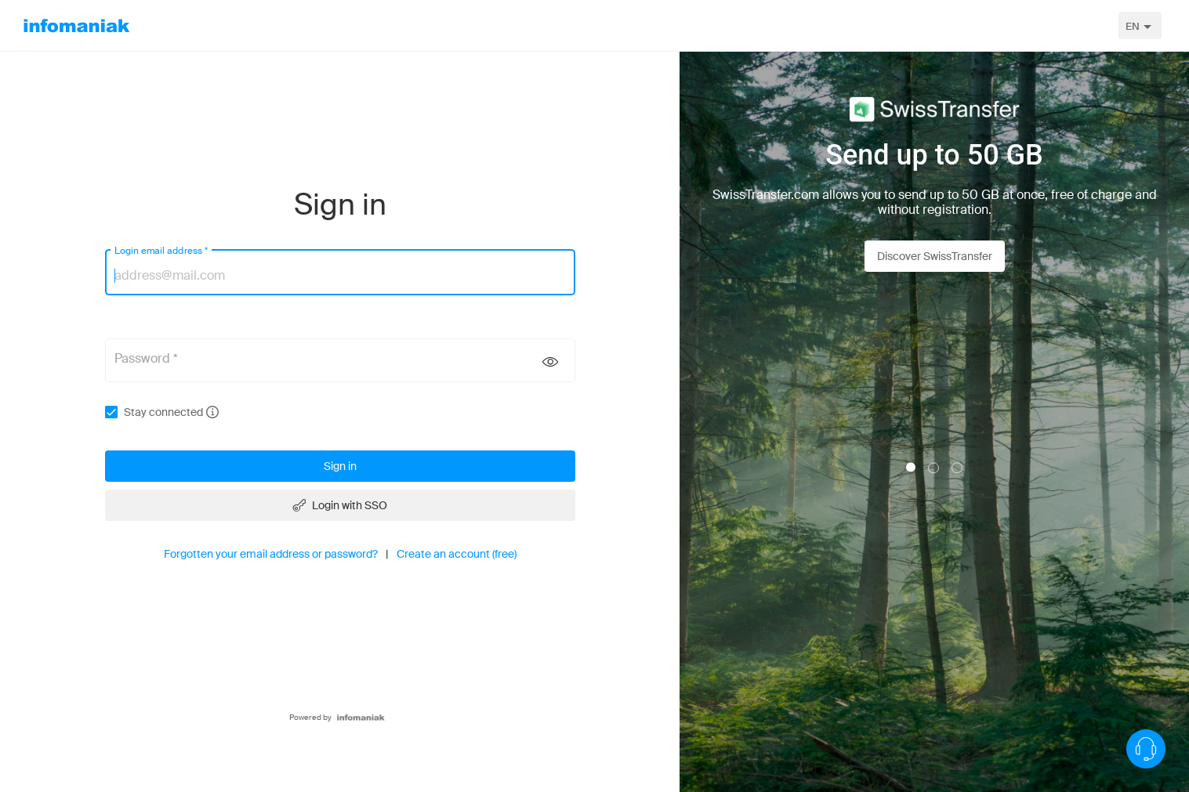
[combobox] (1140, 25)
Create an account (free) (457, 554)
